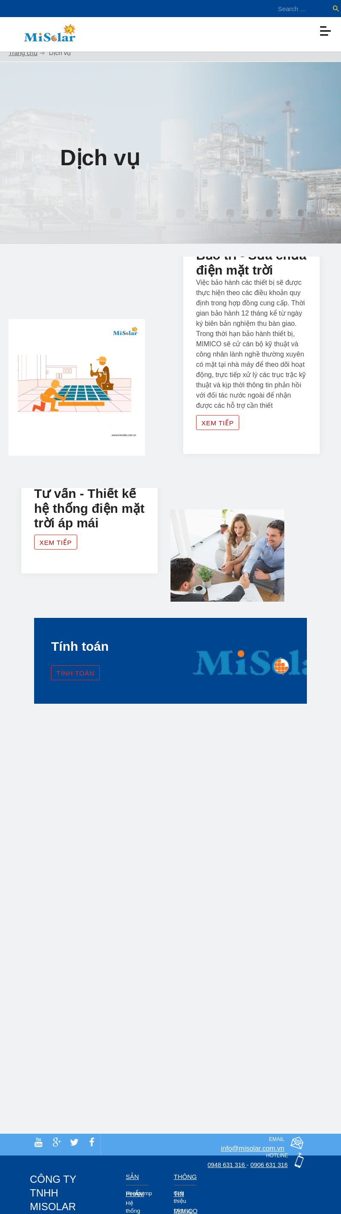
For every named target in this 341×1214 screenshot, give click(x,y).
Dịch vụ (183, 1211)
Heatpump (139, 1193)
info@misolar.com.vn (252, 1148)
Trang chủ (23, 52)
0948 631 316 (220, 1164)
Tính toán (81, 691)
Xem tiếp (223, 436)
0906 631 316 (267, 1164)
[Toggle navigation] (325, 29)
